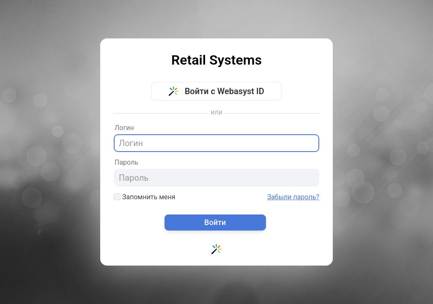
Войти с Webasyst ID (216, 91)
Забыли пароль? (293, 197)
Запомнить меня (144, 197)
